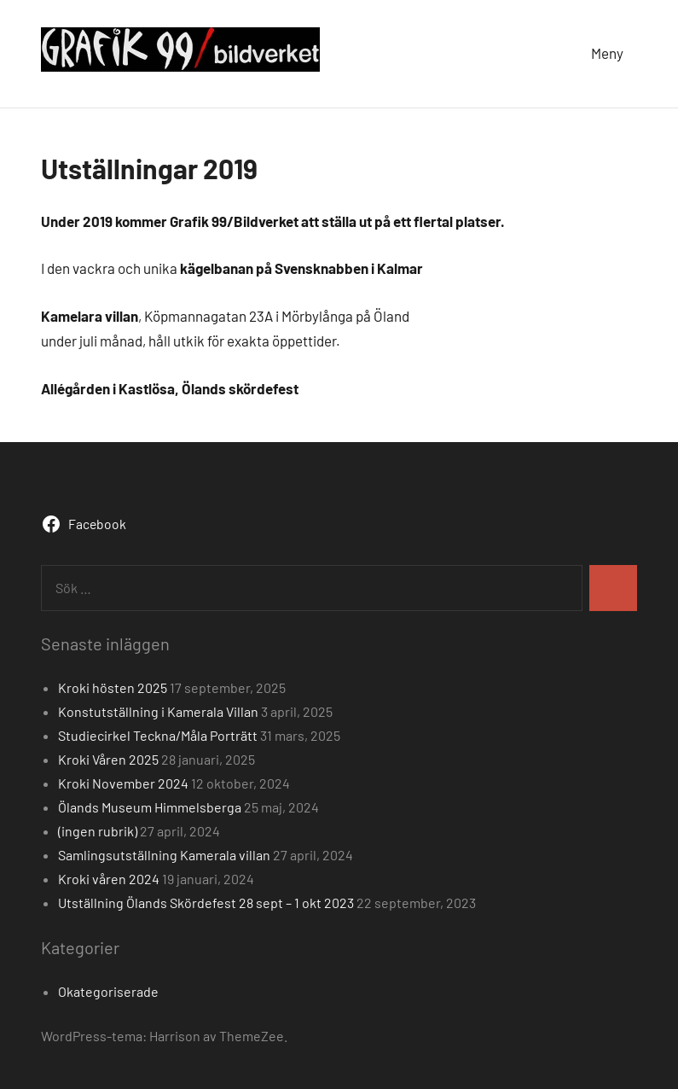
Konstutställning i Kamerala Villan (158, 711)
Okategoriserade (108, 991)
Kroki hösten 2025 (112, 687)
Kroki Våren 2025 (108, 759)
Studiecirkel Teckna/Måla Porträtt (158, 735)
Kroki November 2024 (123, 783)
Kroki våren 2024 (108, 879)
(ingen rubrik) (97, 831)
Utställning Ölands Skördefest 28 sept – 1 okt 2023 (206, 902)
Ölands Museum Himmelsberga (149, 807)
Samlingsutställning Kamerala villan (164, 855)
